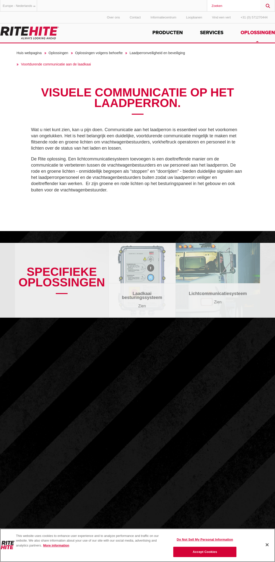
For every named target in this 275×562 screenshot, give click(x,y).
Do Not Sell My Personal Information (205, 539)
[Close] (267, 544)
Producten (167, 33)
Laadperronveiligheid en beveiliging (157, 53)
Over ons (113, 17)
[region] (137, 545)
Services (211, 33)
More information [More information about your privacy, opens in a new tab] (56, 545)
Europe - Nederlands (20, 6)
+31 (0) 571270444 (254, 17)
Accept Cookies (205, 552)
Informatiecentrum (163, 17)
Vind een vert (221, 17)
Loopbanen (194, 17)
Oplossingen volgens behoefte (99, 53)
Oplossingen (258, 33)
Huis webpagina (29, 53)
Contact (135, 17)
